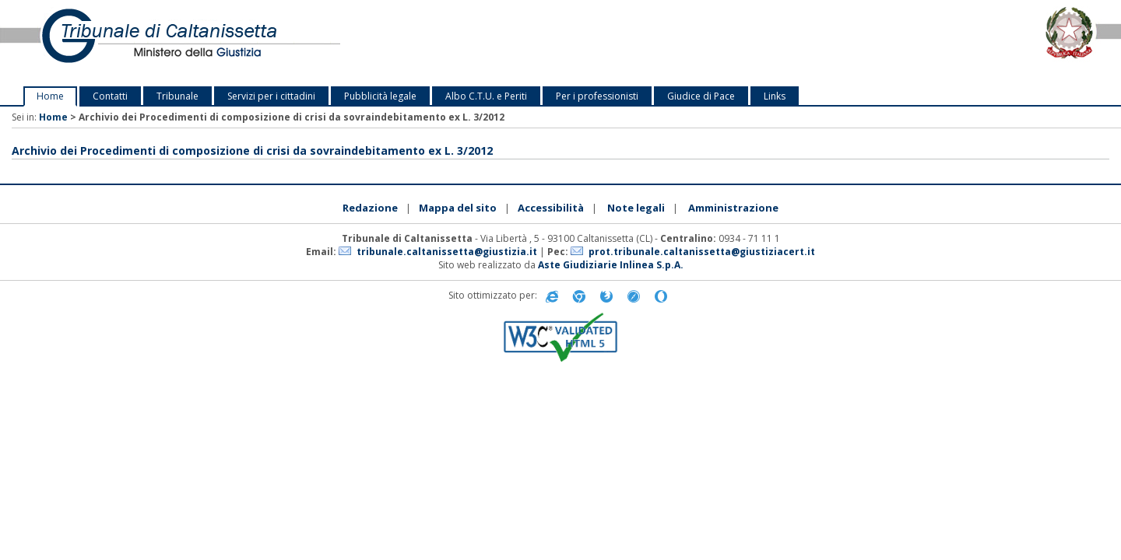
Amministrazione (733, 208)
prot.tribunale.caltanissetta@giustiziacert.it (702, 251)
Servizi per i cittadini (271, 96)
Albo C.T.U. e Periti (486, 96)
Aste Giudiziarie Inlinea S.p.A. (610, 264)
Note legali (636, 208)
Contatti (110, 96)
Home (50, 96)
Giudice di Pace (701, 96)
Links (774, 96)
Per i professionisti (597, 96)
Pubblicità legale (380, 96)
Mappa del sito (458, 208)
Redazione (370, 208)
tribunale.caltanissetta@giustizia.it (447, 251)
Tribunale (177, 96)
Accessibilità (551, 208)
